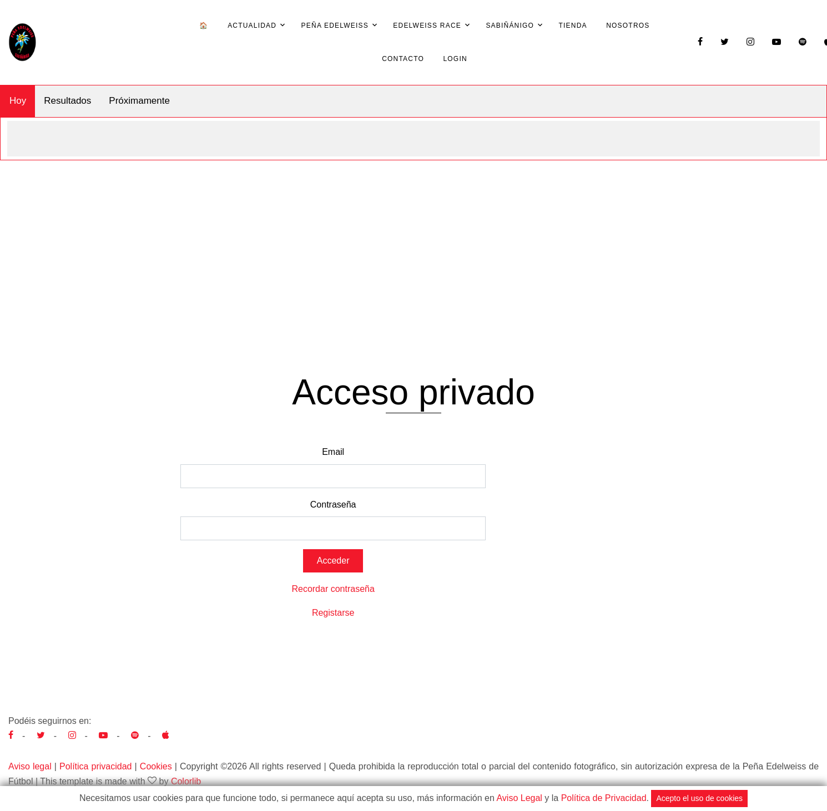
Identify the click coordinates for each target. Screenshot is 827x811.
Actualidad (252, 25)
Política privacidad (95, 766)
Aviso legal (30, 766)
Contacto (403, 59)
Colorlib (186, 781)
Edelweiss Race (427, 25)
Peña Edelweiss (335, 25)
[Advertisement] (413, 243)
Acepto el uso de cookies (699, 798)
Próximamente (139, 100)
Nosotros (627, 25)
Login (455, 59)
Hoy (17, 100)
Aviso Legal (519, 798)
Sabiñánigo (510, 25)
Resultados (67, 100)
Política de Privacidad (604, 798)
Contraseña (333, 504)
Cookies (156, 766)
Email (333, 452)
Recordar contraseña (332, 589)
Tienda (573, 25)
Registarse (333, 612)
